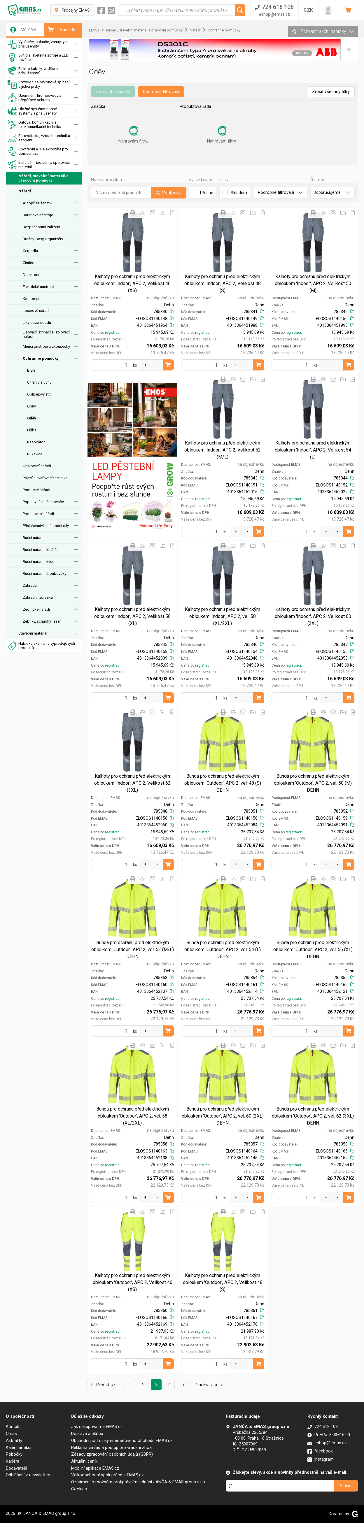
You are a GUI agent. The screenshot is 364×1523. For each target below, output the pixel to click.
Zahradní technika (38, 597)
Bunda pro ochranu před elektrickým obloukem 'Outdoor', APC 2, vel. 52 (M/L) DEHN (132, 949)
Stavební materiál (32, 633)
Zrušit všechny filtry (331, 91)
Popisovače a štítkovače (43, 502)
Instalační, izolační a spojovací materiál (39, 164)
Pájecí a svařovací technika (45, 478)
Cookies (79, 1489)
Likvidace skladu (37, 322)
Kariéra (12, 1461)
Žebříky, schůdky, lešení (42, 621)
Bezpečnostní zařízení (41, 227)
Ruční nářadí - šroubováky (44, 573)
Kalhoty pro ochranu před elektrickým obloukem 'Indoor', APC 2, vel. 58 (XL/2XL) (222, 616)
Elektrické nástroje (38, 286)
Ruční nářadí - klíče (38, 561)
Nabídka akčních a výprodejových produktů (41, 645)
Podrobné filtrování (161, 91)
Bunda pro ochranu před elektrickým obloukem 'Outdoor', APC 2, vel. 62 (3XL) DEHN (313, 1116)
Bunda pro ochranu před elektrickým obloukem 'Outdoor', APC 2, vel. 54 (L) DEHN (222, 949)
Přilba (31, 430)
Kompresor (32, 298)
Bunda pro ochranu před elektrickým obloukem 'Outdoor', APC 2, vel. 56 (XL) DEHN (313, 949)
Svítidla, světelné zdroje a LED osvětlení (38, 57)
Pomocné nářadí (36, 490)
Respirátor (36, 442)
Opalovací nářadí (37, 466)
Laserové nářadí (36, 310)
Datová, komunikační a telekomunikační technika (34, 124)
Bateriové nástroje (38, 215)
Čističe (28, 263)
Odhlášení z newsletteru (29, 1475)
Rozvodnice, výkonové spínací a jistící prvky (38, 84)
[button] (349, 49)
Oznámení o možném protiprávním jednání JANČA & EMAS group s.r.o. (138, 1482)
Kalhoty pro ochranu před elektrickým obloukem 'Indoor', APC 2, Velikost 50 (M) (313, 283)
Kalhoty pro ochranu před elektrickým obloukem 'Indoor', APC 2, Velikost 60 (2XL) (313, 616)
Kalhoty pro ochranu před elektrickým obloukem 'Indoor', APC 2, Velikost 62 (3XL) (132, 783)
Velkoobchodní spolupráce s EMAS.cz (107, 1475)
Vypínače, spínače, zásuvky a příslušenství (37, 44)
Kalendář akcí (18, 1447)
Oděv (31, 418)
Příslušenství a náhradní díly (46, 526)
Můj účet (23, 30)
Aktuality (14, 1440)
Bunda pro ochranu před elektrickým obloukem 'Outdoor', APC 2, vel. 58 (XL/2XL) (132, 1116)
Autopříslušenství (37, 203)
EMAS (94, 30)
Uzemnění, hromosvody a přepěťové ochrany (34, 97)
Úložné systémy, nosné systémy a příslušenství (32, 111)
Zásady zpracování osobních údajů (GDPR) (112, 1454)
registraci (112, 333)
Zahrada (30, 585)
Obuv (31, 406)
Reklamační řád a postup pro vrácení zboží (111, 1447)
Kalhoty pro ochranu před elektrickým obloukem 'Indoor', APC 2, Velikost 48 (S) (222, 283)
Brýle (31, 370)
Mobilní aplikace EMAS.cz (95, 1468)
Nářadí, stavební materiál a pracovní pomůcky (38, 178)
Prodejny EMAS (72, 10)
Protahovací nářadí (38, 514)
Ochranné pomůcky (41, 358)
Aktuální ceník (84, 1461)
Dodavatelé (16, 1468)
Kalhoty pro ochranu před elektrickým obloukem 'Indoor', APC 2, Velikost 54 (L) (313, 450)
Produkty (61, 30)
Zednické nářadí (36, 609)
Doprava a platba (87, 1433)
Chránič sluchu (39, 382)
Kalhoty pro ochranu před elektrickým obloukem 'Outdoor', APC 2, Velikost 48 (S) (222, 1282)
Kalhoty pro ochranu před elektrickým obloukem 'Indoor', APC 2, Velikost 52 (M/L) (222, 450)
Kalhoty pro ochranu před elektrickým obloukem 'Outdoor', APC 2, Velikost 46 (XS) (132, 1282)
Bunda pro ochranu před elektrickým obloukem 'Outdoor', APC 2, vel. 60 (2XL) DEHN (223, 1116)
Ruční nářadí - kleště (40, 549)
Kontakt (13, 1426)
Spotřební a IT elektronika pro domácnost (38, 151)
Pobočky (14, 1454)
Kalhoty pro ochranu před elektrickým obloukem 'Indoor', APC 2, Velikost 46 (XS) (132, 283)
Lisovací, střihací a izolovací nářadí (46, 334)
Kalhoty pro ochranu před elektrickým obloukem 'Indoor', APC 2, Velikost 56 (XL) (132, 616)
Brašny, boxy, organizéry (43, 239)
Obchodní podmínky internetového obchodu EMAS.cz (122, 1440)
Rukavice (34, 454)
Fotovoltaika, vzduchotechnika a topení (39, 138)
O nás (11, 1433)
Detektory (31, 275)
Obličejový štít (39, 394)
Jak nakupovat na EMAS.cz (97, 1426)
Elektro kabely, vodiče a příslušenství (33, 70)
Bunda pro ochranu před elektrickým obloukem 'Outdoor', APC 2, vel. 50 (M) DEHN (313, 783)
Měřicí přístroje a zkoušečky (46, 346)
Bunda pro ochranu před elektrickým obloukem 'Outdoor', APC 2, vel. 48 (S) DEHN (222, 783)
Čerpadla (30, 251)
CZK (308, 10)
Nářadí (24, 191)
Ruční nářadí (33, 537)
